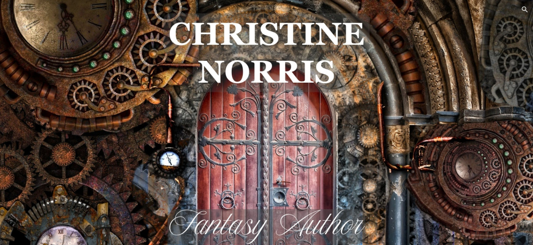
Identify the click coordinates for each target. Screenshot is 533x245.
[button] (525, 9)
